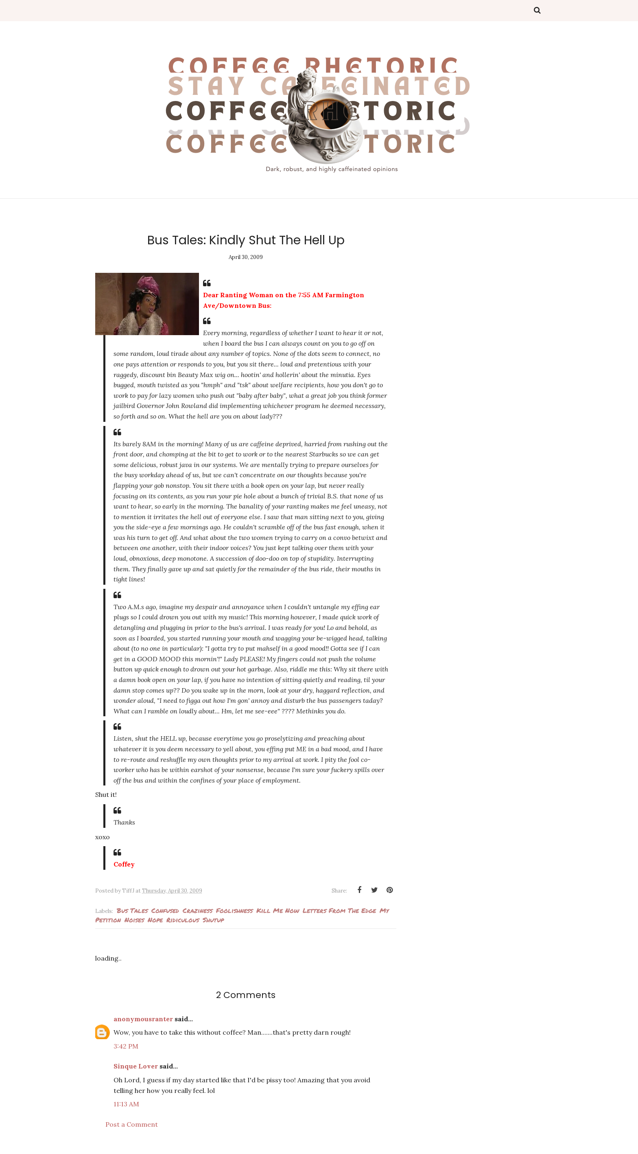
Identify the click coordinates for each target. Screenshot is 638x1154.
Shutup (213, 919)
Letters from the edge (339, 910)
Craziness (197, 910)
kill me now (277, 910)
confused (165, 910)
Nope (155, 919)
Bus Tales (132, 910)
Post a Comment (131, 1124)
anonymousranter (143, 1019)
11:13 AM (126, 1104)
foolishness (234, 910)
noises (134, 919)
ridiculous (182, 919)
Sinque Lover (136, 1066)
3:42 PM (126, 1046)
